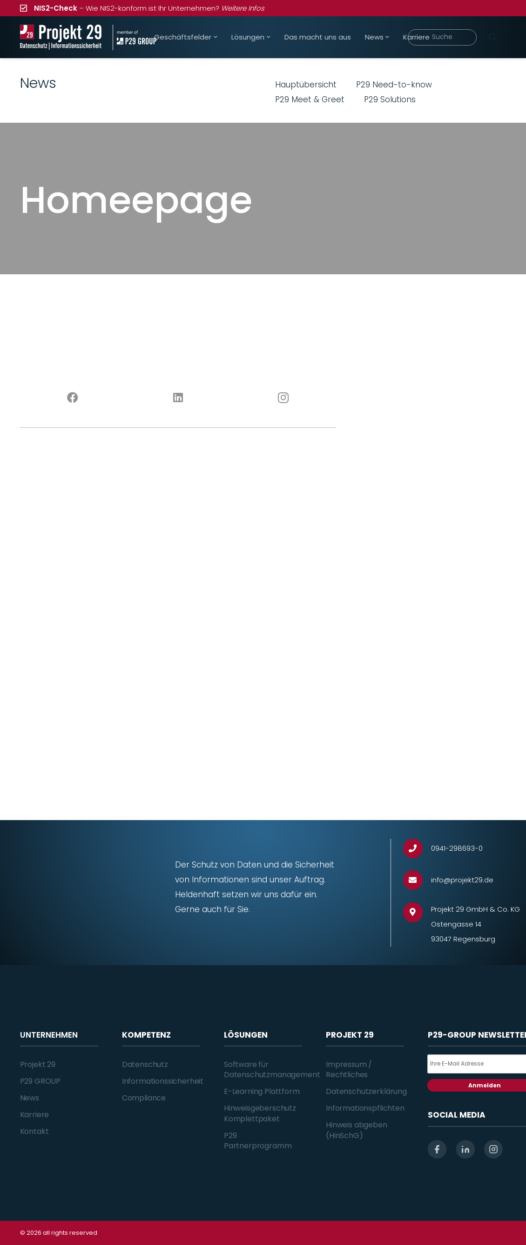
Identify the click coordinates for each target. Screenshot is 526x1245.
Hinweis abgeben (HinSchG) (356, 1129)
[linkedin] (465, 1149)
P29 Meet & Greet (309, 99)
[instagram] (493, 1149)
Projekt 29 (37, 1064)
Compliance (144, 1098)
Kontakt (34, 1131)
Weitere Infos (242, 8)
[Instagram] (284, 398)
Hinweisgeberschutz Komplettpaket (260, 1113)
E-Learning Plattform (262, 1091)
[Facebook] (73, 398)
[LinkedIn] (178, 398)
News (29, 1098)
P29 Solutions (390, 99)
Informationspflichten (365, 1108)
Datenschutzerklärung (366, 1091)
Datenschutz (145, 1064)
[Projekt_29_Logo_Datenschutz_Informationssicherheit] (61, 37)
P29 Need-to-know (394, 84)
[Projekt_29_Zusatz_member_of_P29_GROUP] (134, 37)
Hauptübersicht (306, 84)
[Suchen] (492, 37)
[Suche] (442, 37)
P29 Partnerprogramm (258, 1140)
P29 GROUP (40, 1081)
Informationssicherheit (162, 1081)
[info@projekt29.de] (417, 880)
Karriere (34, 1114)
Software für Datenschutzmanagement (272, 1069)
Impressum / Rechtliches (349, 1069)
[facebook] (437, 1149)
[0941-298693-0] (417, 849)
